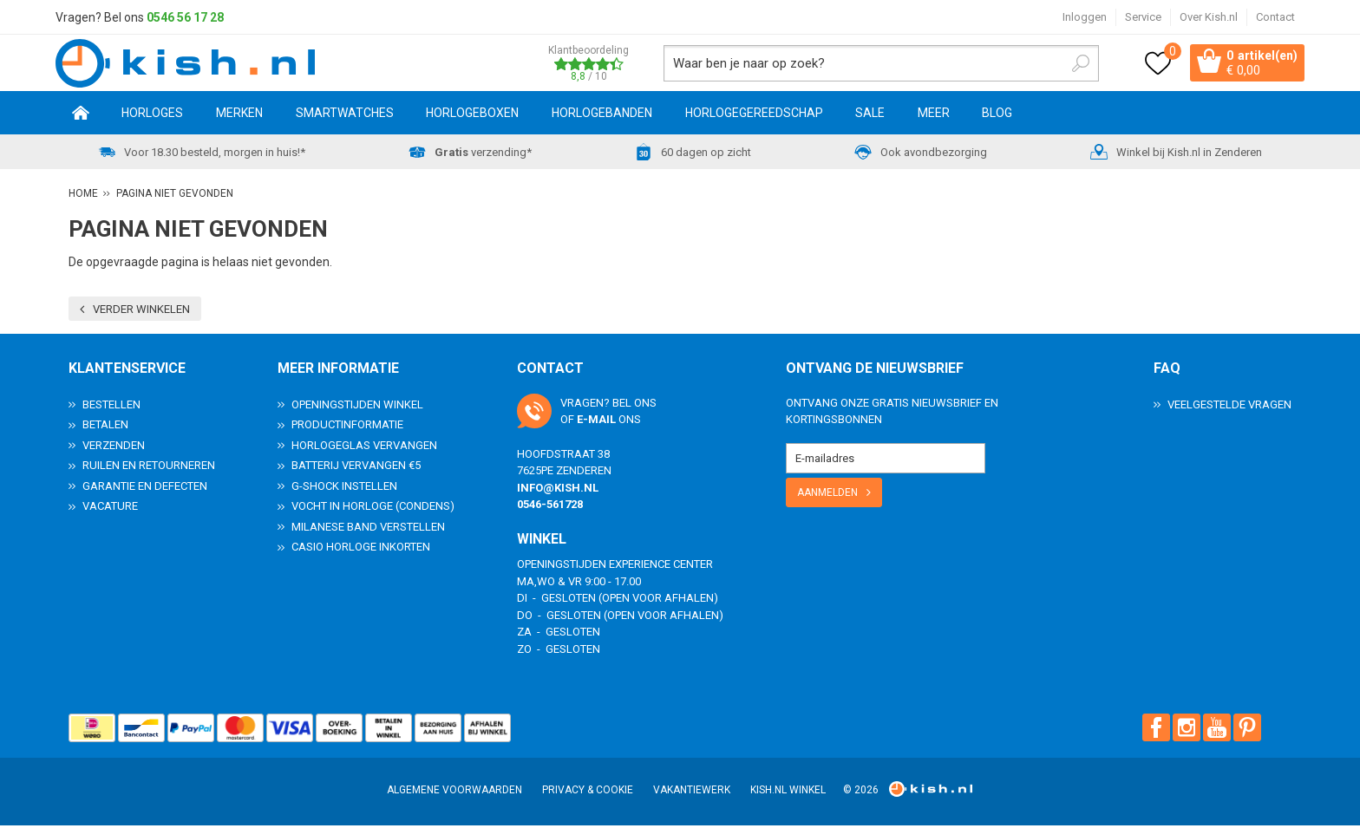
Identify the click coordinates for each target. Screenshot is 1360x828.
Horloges (152, 115)
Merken (239, 115)
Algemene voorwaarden (454, 792)
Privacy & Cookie (587, 792)
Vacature (110, 508)
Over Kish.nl (1209, 16)
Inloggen (1084, 16)
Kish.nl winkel (788, 792)
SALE (870, 115)
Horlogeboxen (472, 115)
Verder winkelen (141, 311)
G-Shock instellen (344, 488)
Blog (997, 115)
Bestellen (111, 407)
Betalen (105, 427)
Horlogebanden (602, 115)
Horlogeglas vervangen (364, 447)
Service (1143, 16)
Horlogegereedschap (754, 115)
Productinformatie (347, 427)
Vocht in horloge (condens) (372, 508)
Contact (1275, 16)
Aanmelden (827, 495)
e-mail (596, 421)
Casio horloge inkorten (360, 549)
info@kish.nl (557, 490)
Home (81, 115)
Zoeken (1066, 64)
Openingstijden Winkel (357, 407)
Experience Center (661, 566)
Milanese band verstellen (368, 529)
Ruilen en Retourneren (148, 467)
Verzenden (113, 447)
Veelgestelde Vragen (1229, 407)
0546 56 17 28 (185, 17)
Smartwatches (345, 115)
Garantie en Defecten (144, 488)
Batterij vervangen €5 (356, 467)
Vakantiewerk (691, 792)
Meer (934, 115)
